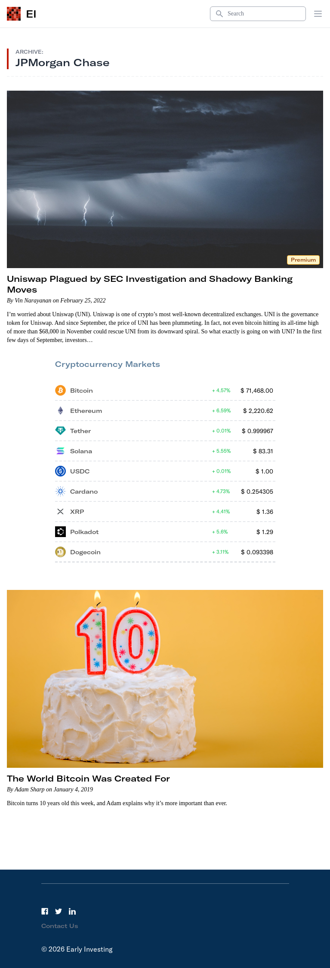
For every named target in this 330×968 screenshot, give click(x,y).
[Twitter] (58, 911)
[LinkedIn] (72, 911)
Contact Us (59, 926)
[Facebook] (44, 911)
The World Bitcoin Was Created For (88, 778)
